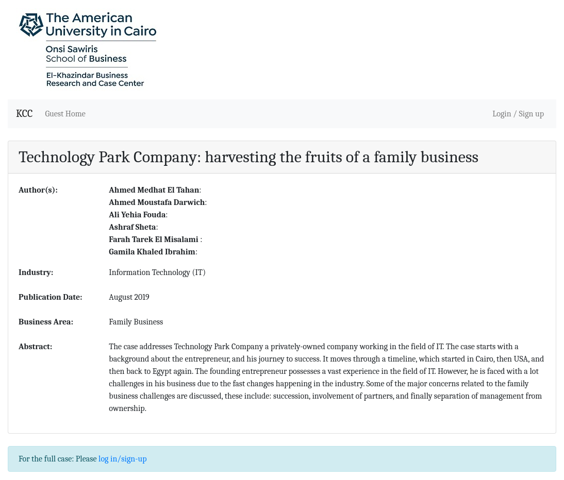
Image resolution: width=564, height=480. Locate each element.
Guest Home (65, 113)
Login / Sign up (518, 113)
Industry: (36, 272)
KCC (24, 113)
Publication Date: (50, 297)
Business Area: (46, 322)
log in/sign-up (122, 459)
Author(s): (38, 190)
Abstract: (35, 346)
